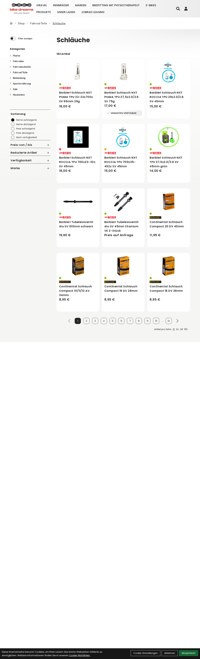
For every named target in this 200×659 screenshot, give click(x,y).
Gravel (41, 5)
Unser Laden (66, 12)
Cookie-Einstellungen (145, 653)
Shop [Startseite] (21, 23)
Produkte (43, 12)
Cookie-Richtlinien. (79, 655)
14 (169, 320)
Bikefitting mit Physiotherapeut (116, 5)
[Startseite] (11, 23)
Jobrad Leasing (93, 12)
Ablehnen (169, 653)
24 (177, 329)
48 (181, 329)
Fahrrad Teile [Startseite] (38, 23)
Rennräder (61, 5)
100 (186, 329)
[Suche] (178, 8)
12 (174, 329)
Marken (80, 5)
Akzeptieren (188, 653)
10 (156, 320)
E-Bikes (151, 5)
